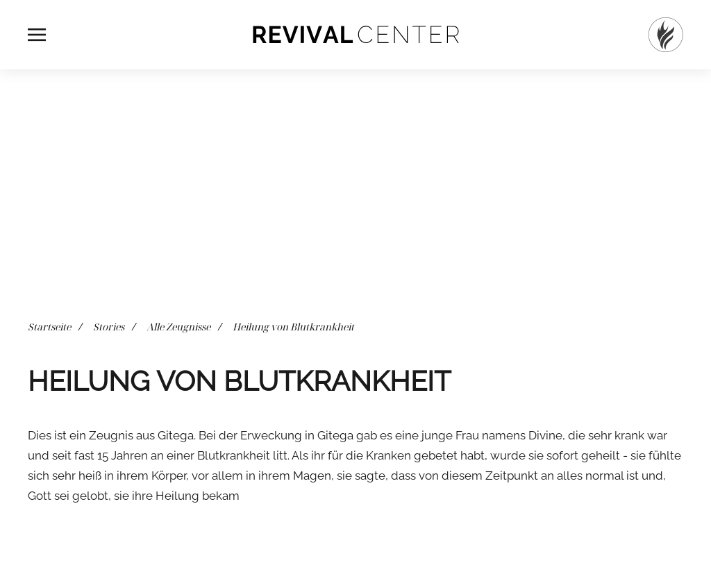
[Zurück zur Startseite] (355, 34)
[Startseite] (666, 34)
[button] (37, 34)
